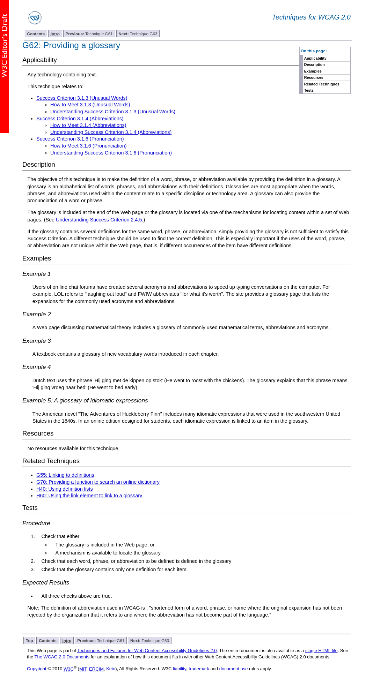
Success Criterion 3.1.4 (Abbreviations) (80, 118)
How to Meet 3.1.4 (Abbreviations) (88, 125)
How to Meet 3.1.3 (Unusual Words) (90, 104)
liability (179, 669)
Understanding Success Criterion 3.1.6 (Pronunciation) (111, 153)
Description (314, 64)
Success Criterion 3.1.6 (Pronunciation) (80, 139)
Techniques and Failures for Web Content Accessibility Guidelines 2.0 (147, 650)
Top (29, 640)
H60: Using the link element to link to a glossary (89, 495)
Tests (309, 90)
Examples (313, 71)
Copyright (36, 669)
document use (233, 669)
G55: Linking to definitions (65, 475)
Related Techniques (321, 84)
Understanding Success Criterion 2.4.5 (99, 219)
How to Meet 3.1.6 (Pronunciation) (88, 146)
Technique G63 (137, 33)
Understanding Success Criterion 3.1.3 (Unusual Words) (112, 111)
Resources (313, 77)
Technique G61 (89, 33)
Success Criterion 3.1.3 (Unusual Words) (81, 98)
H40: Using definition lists (64, 489)
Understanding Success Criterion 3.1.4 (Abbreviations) (110, 132)
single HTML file (321, 650)
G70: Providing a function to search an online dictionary (98, 482)
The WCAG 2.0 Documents (62, 656)
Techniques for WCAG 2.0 (311, 17)
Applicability (315, 58)
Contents (36, 33)
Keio (110, 669)
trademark (199, 669)
